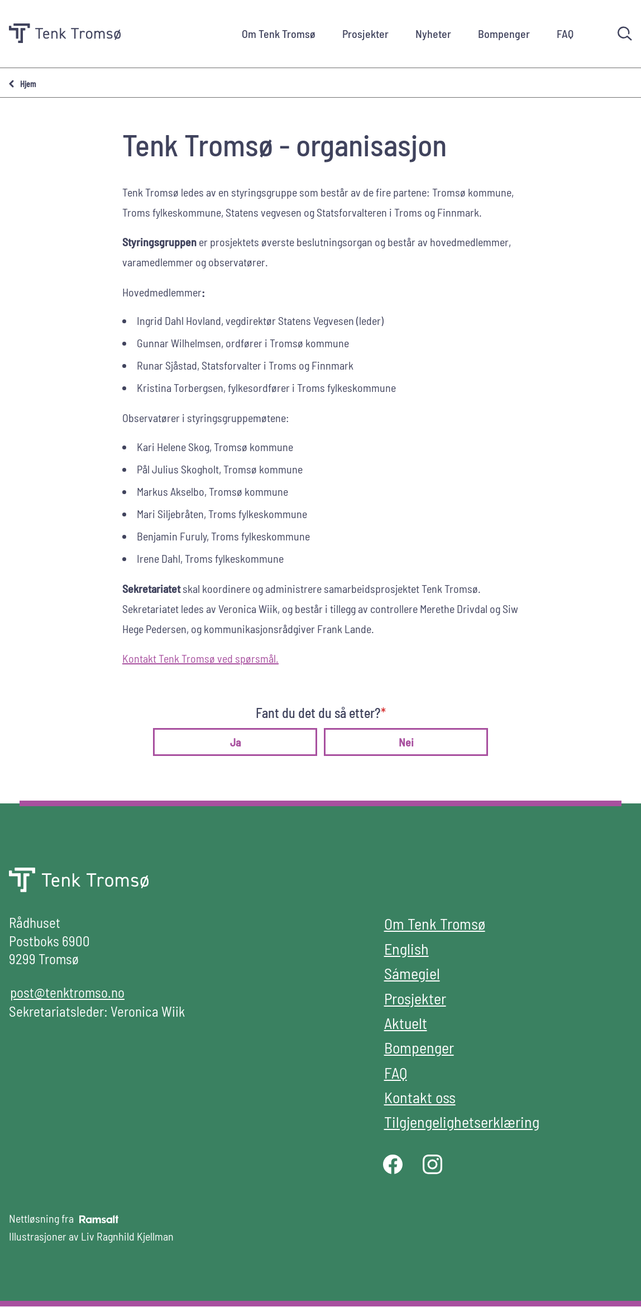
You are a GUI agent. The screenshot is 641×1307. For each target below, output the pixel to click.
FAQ (565, 33)
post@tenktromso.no (67, 992)
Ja (235, 742)
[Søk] (625, 33)
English (406, 948)
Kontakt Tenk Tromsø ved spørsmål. (200, 658)
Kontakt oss (420, 1097)
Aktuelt (405, 1022)
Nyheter (433, 33)
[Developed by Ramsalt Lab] (99, 1219)
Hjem (28, 84)
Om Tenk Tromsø (278, 33)
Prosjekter (365, 33)
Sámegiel (412, 973)
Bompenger (504, 33)
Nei (406, 742)
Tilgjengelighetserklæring (461, 1121)
